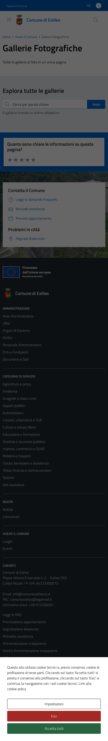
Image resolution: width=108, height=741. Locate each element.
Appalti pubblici (14, 405)
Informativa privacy (17, 658)
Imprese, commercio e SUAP (24, 448)
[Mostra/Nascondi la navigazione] (9, 19)
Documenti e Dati (16, 359)
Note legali (11, 672)
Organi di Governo (16, 330)
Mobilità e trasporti (17, 456)
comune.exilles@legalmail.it (31, 599)
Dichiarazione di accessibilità (24, 679)
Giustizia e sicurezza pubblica (24, 441)
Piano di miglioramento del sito (26, 686)
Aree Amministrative (18, 316)
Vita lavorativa (13, 484)
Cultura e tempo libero (19, 427)
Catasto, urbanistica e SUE (22, 420)
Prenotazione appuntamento (24, 622)
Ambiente (10, 391)
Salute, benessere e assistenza (26, 463)
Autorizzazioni (13, 412)
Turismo (8, 477)
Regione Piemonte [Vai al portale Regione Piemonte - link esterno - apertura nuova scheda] (17, 6)
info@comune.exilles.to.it (31, 594)
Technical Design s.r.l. (33, 729)
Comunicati (11, 516)
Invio (96, 104)
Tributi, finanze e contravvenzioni (27, 470)
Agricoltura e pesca (17, 384)
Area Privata (12, 704)
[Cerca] (95, 20)
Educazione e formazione (21, 434)
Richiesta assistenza (18, 636)
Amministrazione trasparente (24, 643)
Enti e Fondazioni (15, 352)
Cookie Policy (12, 665)
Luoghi (8, 541)
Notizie (8, 509)
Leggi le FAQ (12, 614)
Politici (7, 337)
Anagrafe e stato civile (19, 398)
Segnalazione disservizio (21, 629)
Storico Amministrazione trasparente (30, 650)
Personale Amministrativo (22, 345)
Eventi (7, 548)
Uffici (6, 323)
